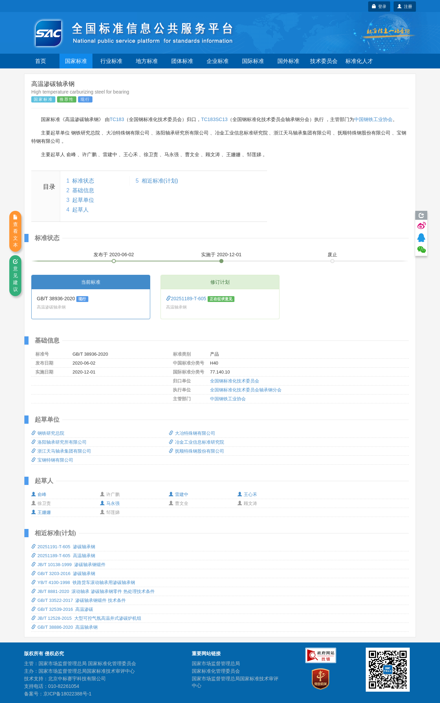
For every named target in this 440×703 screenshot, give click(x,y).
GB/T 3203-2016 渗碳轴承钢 (63, 573)
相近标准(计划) (160, 181)
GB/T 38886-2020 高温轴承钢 (64, 627)
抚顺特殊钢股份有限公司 (196, 451)
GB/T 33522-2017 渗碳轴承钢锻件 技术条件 (78, 600)
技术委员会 (324, 61)
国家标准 (76, 61)
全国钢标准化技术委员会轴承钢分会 (246, 389)
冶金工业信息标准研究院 (196, 442)
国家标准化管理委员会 (216, 671)
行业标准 (111, 61)
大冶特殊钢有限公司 (192, 433)
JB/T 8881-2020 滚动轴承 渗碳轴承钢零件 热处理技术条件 (93, 591)
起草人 (80, 210)
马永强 (110, 503)
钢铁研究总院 (47, 433)
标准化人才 (359, 61)
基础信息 (83, 190)
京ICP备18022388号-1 (67, 693)
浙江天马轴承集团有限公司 (61, 451)
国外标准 (288, 61)
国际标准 (253, 61)
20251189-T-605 (187, 298)
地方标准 (147, 61)
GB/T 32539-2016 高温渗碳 (62, 609)
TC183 (117, 119)
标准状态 (83, 181)
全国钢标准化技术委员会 (234, 380)
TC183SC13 (214, 119)
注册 (404, 6)
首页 (40, 61)
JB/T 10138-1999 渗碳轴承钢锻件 (68, 564)
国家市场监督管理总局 (216, 663)
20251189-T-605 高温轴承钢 (63, 555)
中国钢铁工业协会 (373, 119)
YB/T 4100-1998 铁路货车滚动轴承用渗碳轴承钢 (83, 582)
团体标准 (182, 61)
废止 (332, 254)
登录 (379, 6)
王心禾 (247, 494)
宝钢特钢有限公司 (52, 460)
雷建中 (178, 494)
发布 (114, 254)
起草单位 (83, 200)
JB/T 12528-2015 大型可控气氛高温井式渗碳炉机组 (86, 618)
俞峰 (38, 494)
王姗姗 (41, 512)
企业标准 (218, 61)
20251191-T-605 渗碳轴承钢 (63, 546)
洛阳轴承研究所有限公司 (59, 442)
